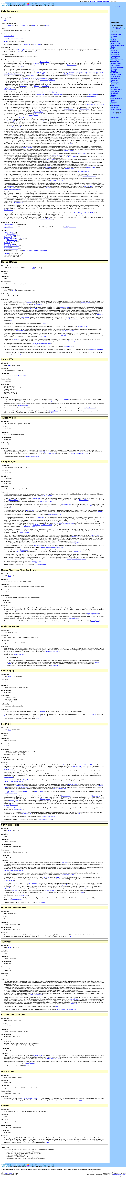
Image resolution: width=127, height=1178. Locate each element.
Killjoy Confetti (116, 109)
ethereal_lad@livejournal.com (12, 189)
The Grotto (7, 247)
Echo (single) (11, 241)
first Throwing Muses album (39, 78)
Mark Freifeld (115, 65)
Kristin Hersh (115, 84)
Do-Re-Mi (114, 50)
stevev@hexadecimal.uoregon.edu (42, 343)
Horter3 (100, 511)
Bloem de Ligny (116, 43)
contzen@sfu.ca (69, 346)
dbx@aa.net (100, 314)
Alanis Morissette (68, 74)
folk (27, 25)
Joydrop (114, 102)
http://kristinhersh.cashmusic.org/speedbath (35, 250)
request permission (8, 1173)
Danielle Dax (115, 41)
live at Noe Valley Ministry (11, 246)
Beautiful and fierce (9, 25)
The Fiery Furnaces (117, 60)
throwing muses (85, 302)
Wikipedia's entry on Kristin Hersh (13, 38)
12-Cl (114, 27)
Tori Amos (93, 714)
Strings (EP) (10, 234)
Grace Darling (115, 78)
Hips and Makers (39, 94)
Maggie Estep (115, 56)
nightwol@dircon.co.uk (43, 336)
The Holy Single (11, 235)
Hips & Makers (40, 517)
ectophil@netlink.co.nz (70, 227)
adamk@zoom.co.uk (86, 888)
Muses (64, 768)
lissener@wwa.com (68, 150)
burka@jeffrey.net (54, 92)
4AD (5, 41)
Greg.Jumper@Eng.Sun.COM (12, 127)
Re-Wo (118, 28)
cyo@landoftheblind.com (54, 514)
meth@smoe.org (69, 168)
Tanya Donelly (115, 52)
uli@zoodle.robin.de (90, 408)
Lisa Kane (114, 107)
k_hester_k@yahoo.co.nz (40, 715)
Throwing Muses (25, 44)
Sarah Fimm (115, 61)
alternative (34, 25)
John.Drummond (8, 210)
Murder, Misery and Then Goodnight (83, 213)
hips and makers (65, 399)
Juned (113, 104)
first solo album (33, 883)
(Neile (26, 1066)
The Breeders (71, 72)
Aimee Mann (45, 86)
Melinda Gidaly (116, 74)
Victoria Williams (27, 147)
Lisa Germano (115, 72)
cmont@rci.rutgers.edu (68, 874)
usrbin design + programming (119, 1174)
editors (124, 1172)
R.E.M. (14, 290)
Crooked (6, 253)
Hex (112, 85)
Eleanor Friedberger (117, 67)
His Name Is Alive (116, 89)
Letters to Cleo (80, 72)
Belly (43, 74)
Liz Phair (10, 74)
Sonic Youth (23, 86)
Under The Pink (25, 317)
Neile (34, 51)
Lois (18, 51)
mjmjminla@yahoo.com (57, 180)
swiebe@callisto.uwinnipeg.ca (95, 104)
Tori (58, 541)
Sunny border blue (9, 244)
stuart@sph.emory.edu (71, 341)
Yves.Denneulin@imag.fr (52, 651)
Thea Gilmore (115, 76)
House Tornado (24, 78)
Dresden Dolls (115, 54)
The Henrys (115, 82)
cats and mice (7, 252)
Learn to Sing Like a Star (11, 249)
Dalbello (113, 40)
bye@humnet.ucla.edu (46, 501)
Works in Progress (12, 240)
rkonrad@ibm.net (91, 96)
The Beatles (42, 711)
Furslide (113, 71)
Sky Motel (48, 167)
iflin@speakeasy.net (9, 89)
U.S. (5, 20)
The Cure (114, 36)
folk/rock (47, 25)
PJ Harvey (114, 80)
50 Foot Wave (37, 44)
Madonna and (44, 80)
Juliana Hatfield (95, 72)
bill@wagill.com (24, 532)
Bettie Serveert (18, 74)
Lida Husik (114, 93)
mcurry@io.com (33, 115)
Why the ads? (117, 6)
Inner (112, 96)
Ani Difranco (31, 75)
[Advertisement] (117, 13)
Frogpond (114, 69)
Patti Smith (11, 186)
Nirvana (36, 86)
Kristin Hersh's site (9, 36)
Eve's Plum (114, 58)
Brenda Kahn (115, 105)
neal (71, 143)
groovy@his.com (82, 326)
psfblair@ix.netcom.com (89, 176)
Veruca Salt (87, 72)
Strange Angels (58, 94)
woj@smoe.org (38, 304)
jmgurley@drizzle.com (93, 613)
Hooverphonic (115, 91)
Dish (112, 48)
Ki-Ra (121, 27)
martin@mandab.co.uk (68, 330)
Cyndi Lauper (51, 80)
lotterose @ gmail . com (46, 219)
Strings (4, 359)
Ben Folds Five (116, 63)
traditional (22, 25)
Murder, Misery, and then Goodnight (64, 523)
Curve (113, 38)
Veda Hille (114, 87)
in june (113, 95)
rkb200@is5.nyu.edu (46, 495)
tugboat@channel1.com (10, 805)
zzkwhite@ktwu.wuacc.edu (22, 353)
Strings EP (63, 335)
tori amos (29, 302)
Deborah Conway (116, 34)
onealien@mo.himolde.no (96, 349)
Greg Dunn (46, 323)
